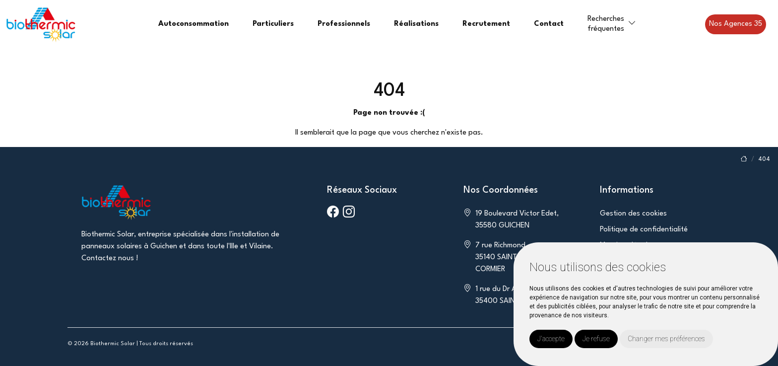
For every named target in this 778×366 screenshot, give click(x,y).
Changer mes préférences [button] (666, 339)
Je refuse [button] (596, 339)
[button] (632, 24)
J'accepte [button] (551, 339)
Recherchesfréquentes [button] (605, 23)
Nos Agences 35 (735, 24)
